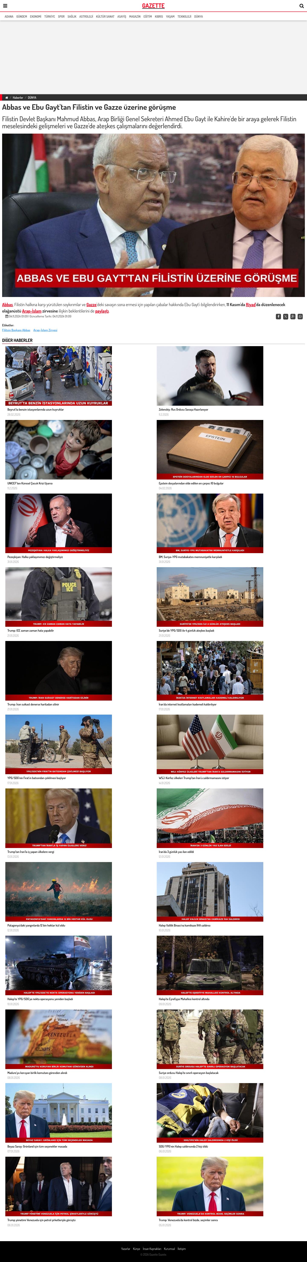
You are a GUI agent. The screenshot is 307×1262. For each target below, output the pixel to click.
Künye (136, 1249)
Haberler (18, 97)
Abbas (7, 304)
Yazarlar (125, 1249)
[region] (153, 57)
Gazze (91, 304)
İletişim (182, 1249)
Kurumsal (169, 1249)
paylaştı (102, 311)
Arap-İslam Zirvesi (45, 330)
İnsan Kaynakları (152, 1249)
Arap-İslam (32, 311)
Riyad (251, 304)
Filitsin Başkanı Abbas (16, 330)
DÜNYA (32, 97)
